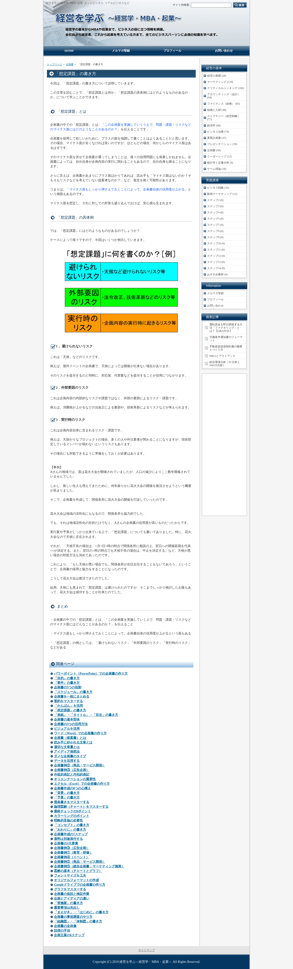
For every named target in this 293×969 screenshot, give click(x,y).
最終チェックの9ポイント (72, 811)
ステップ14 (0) (216, 268)
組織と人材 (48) (216, 110)
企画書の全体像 (65, 926)
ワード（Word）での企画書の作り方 (80, 733)
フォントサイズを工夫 (70, 875)
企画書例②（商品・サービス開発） (79, 765)
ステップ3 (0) (215, 206)
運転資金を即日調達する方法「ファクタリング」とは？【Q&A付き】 (225, 327)
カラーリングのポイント (71, 816)
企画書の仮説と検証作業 (71, 894)
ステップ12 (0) (216, 255)
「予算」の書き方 (67, 797)
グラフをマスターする (70, 889)
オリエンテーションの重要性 (75, 779)
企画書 (69, 64)
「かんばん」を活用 (68, 705)
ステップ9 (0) (215, 237)
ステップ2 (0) (215, 200)
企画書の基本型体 (67, 719)
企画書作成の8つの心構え (72, 788)
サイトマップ (146, 950)
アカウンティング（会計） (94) (223, 96)
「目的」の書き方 (67, 678)
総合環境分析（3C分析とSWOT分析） (224, 363)
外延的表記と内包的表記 (71, 774)
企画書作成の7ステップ (71, 834)
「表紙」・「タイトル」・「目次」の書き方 (86, 715)
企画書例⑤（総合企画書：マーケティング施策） (89, 866)
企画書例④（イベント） (71, 857)
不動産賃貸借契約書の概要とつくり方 (225, 348)
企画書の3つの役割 (67, 687)
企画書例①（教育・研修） (73, 852)
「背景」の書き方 (67, 793)
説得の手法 (62, 930)
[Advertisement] (224, 445)
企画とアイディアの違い (71, 898)
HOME (69, 50)
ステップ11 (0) (216, 249)
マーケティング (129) (220, 82)
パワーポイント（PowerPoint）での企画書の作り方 (91, 673)
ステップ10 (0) (216, 243)
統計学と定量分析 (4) (220, 162)
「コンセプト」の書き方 (71, 825)
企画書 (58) (214, 150)
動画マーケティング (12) (222, 193)
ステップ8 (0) (215, 231)
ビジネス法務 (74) (218, 131)
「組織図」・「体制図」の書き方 (78, 921)
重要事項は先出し (67, 907)
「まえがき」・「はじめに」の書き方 (81, 912)
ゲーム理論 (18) (216, 168)
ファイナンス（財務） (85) (223, 103)
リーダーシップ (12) (219, 156)
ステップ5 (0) (215, 218)
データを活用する (67, 760)
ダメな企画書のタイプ (70, 756)
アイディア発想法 (67, 751)
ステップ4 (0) (215, 212)
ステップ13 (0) (216, 262)
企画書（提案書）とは (70, 738)
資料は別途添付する (68, 839)
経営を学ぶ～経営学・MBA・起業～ (145, 961)
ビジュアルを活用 (67, 728)
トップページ (54, 64)
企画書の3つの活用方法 (71, 724)
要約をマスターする (68, 701)
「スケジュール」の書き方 (73, 692)
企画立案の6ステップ (69, 935)
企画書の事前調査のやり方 (73, 917)
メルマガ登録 (215, 293)
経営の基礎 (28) (216, 75)
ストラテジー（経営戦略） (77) (223, 117)
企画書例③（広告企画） (71, 770)
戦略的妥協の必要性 (68, 820)
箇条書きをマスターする (71, 802)
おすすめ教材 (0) (217, 274)
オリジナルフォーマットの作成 (76, 880)
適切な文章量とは (67, 747)
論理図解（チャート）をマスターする (81, 806)
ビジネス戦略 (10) (218, 187)
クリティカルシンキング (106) (225, 88)
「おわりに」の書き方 (70, 829)
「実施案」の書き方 (68, 903)
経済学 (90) (214, 125)
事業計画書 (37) (216, 138)
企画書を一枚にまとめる (71, 696)
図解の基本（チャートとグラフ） (78, 871)
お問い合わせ (215, 305)
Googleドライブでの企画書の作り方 (79, 884)
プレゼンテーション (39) (222, 144)
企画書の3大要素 (66, 843)
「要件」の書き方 (67, 682)
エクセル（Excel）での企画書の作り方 (82, 783)
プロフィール (215, 299)
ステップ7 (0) (215, 224)
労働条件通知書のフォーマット (225, 338)
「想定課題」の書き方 (70, 710)
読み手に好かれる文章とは (73, 742)
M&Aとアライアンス (222, 355)
